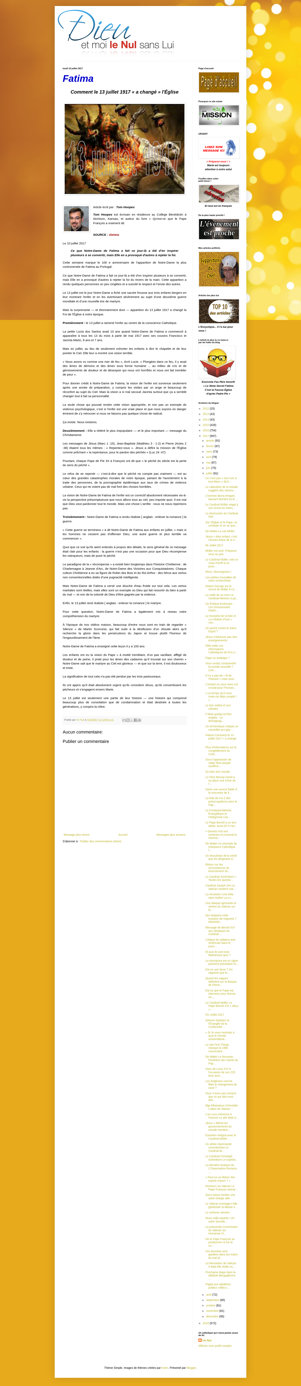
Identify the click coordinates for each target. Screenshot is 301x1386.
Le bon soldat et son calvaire (218, 707)
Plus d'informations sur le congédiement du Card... (221, 751)
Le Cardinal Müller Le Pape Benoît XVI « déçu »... (221, 1006)
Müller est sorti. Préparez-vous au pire (221, 552)
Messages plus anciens (170, 834)
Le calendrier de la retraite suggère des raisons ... (221, 488)
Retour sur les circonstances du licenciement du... (217, 868)
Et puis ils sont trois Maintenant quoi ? (218, 953)
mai (208, 462)
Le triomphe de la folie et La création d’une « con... (220, 619)
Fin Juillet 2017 (214, 1014)
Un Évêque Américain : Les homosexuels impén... (219, 607)
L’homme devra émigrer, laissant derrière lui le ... (221, 497)
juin (208, 468)
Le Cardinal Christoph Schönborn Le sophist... (221, 1158)
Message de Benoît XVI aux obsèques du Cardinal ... (220, 931)
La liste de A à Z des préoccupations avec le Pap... (221, 801)
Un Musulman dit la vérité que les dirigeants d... (221, 857)
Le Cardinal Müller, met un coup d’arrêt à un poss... (221, 563)
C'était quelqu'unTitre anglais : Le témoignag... (218, 717)
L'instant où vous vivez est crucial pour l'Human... (221, 686)
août (209, 1294)
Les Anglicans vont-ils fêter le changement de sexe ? (221, 1084)
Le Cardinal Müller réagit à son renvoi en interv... (221, 506)
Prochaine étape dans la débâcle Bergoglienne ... (220, 1276)
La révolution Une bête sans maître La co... (219, 896)
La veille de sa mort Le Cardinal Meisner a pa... (221, 596)
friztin (164, 1367)
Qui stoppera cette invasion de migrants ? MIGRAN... (220, 919)
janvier (210, 440)
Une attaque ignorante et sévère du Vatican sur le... (220, 906)
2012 (206, 408)
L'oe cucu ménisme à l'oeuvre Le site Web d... (221, 1116)
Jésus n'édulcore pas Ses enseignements (221, 638)
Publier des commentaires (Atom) (101, 841)
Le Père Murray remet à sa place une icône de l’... (220, 780)
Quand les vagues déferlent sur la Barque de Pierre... (221, 982)
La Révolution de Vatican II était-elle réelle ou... (220, 1265)
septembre (213, 1300)
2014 (206, 419)
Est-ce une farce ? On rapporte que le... (219, 971)
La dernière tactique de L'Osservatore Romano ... (221, 1168)
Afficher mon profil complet (214, 1345)
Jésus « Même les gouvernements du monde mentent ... (218, 1126)
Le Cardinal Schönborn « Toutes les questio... (220, 878)
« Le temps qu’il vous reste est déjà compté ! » (221, 696)
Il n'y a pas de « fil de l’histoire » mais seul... (220, 677)
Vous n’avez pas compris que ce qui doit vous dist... (220, 1097)
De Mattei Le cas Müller (220, 531)
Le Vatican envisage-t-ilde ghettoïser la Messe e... (221, 1205)
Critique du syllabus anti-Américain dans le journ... (220, 943)
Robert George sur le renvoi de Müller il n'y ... (221, 588)
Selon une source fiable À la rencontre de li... (221, 791)
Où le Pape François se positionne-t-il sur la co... (220, 1242)
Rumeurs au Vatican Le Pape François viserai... (221, 1187)
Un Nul (206, 1340)
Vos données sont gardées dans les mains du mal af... (221, 1255)
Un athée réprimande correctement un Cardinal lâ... (218, 1147)
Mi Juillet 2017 (214, 545)
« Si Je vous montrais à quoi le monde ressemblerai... (220, 1036)
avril (209, 457)
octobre (211, 1305)
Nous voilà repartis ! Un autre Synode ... (220, 1219)
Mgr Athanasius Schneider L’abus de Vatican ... (221, 1107)
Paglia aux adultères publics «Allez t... (218, 1286)
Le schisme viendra (217, 1212)
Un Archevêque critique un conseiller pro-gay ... (221, 728)
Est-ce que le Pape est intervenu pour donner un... (220, 994)
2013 (206, 414)
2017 (206, 436)
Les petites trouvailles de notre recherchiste (220, 579)
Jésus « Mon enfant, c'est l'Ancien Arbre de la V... (221, 538)
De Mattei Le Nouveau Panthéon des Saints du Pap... (221, 1060)
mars (209, 451)
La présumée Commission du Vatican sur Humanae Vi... (221, 1230)
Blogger (191, 1367)
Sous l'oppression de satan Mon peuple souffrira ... (218, 763)
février (210, 446)
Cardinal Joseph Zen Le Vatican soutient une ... (221, 887)
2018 (206, 1323)
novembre (212, 1310)
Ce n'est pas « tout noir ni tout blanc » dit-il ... (221, 480)
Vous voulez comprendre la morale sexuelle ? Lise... (220, 667)
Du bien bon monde (217, 771)
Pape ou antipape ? (217, 658)
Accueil (122, 834)
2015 (206, 425)
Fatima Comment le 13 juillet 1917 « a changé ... (220, 738)
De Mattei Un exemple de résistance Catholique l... (221, 847)
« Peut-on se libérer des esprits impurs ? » (220, 1179)
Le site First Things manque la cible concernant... (217, 1048)
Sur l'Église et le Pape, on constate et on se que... (221, 524)
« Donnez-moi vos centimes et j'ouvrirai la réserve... (221, 835)
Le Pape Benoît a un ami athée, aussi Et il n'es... (221, 824)
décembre (212, 1316)
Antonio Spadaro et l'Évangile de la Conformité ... (217, 1024)
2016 (206, 430)
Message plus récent (76, 834)
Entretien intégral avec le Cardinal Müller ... (220, 1137)
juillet (209, 473)
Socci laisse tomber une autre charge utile (220, 1196)
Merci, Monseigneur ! (218, 571)
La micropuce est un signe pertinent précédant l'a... (221, 962)
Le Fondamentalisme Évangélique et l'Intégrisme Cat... (218, 814)
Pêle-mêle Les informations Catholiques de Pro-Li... (221, 649)
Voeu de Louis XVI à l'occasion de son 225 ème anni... (220, 1072)
